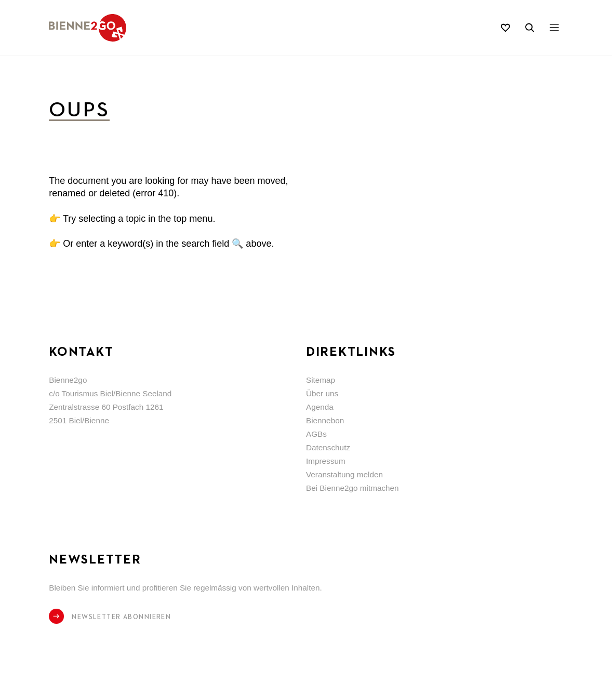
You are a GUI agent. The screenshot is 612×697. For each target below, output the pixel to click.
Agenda (320, 407)
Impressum (325, 461)
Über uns (322, 393)
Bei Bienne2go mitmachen (352, 488)
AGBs (316, 434)
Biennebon (325, 420)
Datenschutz (328, 447)
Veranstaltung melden (344, 474)
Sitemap (320, 380)
